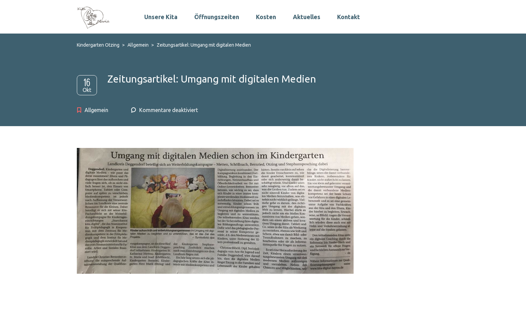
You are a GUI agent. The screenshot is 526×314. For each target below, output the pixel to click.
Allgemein (96, 110)
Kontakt (348, 16)
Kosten (266, 16)
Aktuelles (306, 16)
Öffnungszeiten (216, 16)
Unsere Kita (160, 16)
